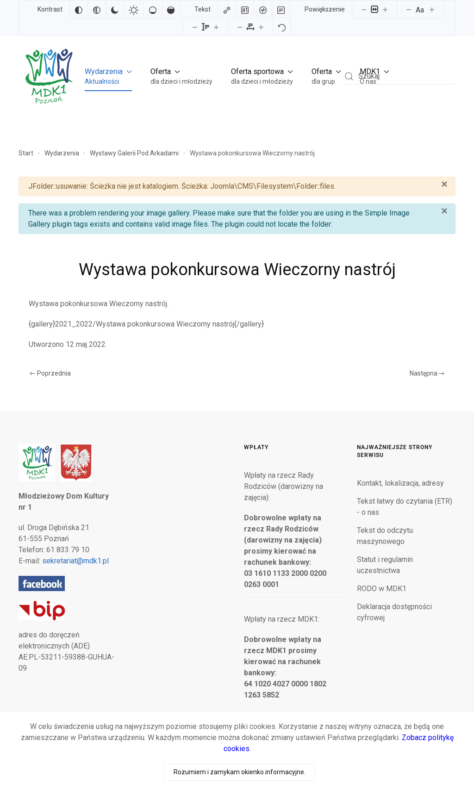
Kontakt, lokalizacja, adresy (400, 483)
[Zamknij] (444, 184)
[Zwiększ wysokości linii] (216, 27)
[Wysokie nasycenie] (171, 9)
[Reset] (282, 27)
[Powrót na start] (48, 76)
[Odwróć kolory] (78, 9)
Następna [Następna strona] (427, 373)
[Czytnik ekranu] (263, 9)
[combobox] (399, 76)
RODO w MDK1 (381, 588)
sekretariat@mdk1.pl (75, 560)
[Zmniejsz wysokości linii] (195, 27)
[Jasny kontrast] (134, 9)
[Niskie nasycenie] (152, 9)
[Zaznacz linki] (227, 9)
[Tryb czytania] (281, 9)
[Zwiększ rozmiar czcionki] (432, 9)
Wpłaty (256, 447)
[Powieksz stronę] (385, 9)
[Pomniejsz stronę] (364, 9)
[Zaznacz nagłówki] (245, 9)
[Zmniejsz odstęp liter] (240, 27)
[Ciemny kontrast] (115, 9)
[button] (108, 76)
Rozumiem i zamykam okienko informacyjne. (240, 772)
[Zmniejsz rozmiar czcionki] (409, 9)
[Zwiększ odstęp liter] (261, 27)
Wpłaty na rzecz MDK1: (281, 619)
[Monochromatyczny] (96, 9)
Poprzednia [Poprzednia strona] (50, 373)
